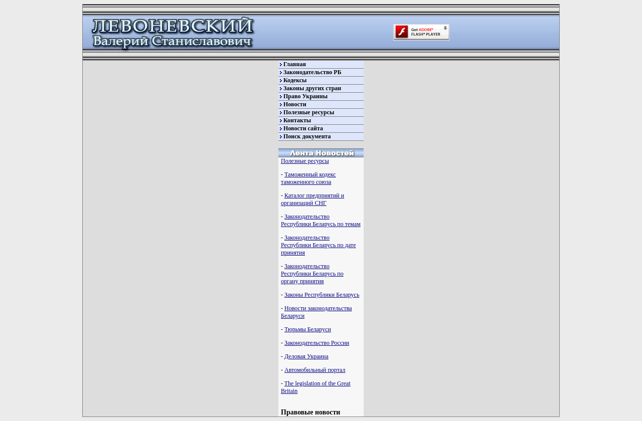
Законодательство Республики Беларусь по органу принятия (312, 274)
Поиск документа (307, 136)
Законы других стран (312, 88)
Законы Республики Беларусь (321, 294)
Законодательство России (316, 342)
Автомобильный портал (314, 369)
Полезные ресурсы (308, 112)
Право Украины (305, 96)
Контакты (297, 120)
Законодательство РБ (312, 72)
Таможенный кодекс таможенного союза (308, 178)
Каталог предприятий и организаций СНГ (312, 199)
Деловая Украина (306, 356)
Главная (294, 64)
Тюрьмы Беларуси (307, 329)
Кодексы (294, 80)
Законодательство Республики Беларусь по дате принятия (318, 245)
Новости (294, 104)
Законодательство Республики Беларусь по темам (321, 220)
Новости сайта (303, 128)
